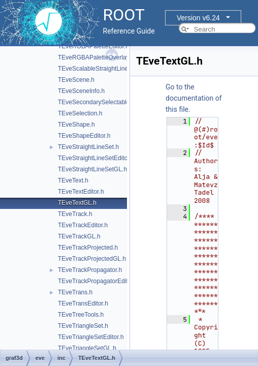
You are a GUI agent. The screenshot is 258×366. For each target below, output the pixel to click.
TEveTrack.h (75, 214)
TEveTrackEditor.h (83, 225)
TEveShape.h (76, 124)
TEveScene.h (76, 79)
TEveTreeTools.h (81, 314)
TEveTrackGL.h (79, 236)
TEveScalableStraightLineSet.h (100, 68)
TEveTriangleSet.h (83, 325)
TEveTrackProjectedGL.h (92, 258)
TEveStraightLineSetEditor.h (96, 158)
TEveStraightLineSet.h (88, 146)
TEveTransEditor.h (83, 303)
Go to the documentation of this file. (194, 98)
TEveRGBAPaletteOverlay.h (96, 57)
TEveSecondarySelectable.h (96, 102)
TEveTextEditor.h (81, 191)
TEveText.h (73, 180)
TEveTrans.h (75, 292)
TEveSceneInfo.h (81, 91)
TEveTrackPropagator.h (90, 269)
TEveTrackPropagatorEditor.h (98, 281)
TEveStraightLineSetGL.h (92, 169)
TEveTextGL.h (77, 202)
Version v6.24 (198, 18)
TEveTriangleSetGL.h (87, 348)
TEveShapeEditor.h (84, 135)
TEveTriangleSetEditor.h (91, 337)
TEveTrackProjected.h (88, 247)
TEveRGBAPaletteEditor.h (93, 46)
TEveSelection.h (80, 113)
